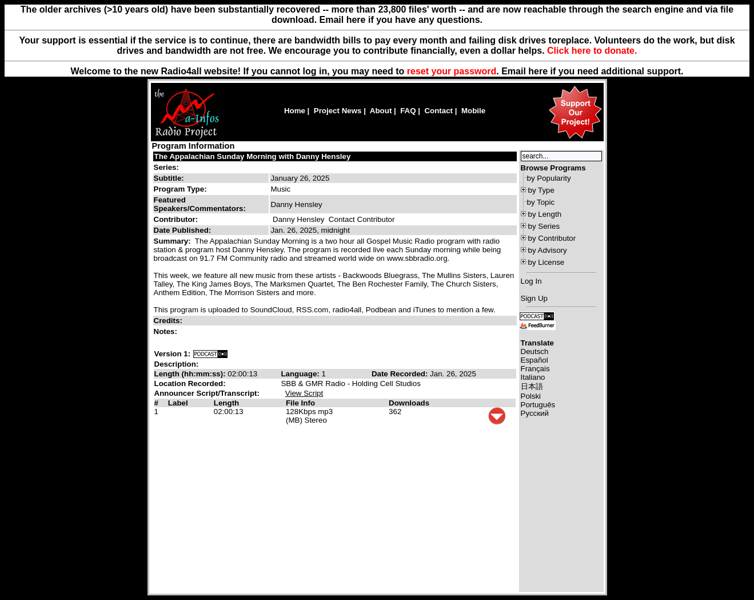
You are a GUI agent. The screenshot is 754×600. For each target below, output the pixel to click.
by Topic (541, 202)
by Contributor (552, 238)
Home (294, 110)
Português (538, 404)
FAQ (408, 110)
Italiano (533, 377)
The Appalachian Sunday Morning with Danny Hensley (252, 156)
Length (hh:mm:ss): (191, 373)
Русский (535, 413)
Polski (531, 396)
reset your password (452, 71)
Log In (531, 281)
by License (546, 262)
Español (534, 360)
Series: (166, 167)
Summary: (173, 241)
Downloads (409, 403)
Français (535, 368)
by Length (545, 214)
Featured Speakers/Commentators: (200, 204)
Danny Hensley (298, 219)
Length (226, 403)
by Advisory (547, 250)
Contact (438, 110)
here (538, 71)
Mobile (473, 110)
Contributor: (176, 219)
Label (178, 403)
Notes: (166, 331)
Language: (301, 373)
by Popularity (549, 178)
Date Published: (183, 230)
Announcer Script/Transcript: (207, 393)
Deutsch (535, 351)
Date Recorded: (401, 373)
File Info (300, 403)
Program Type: (180, 189)
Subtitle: (169, 178)
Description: (176, 364)
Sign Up (534, 298)
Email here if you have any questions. (401, 20)
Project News (338, 110)
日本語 (532, 386)
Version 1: (172, 353)
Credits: (169, 320)
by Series (544, 226)
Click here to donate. (592, 50)
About (381, 110)
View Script (304, 393)
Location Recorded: (190, 383)
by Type (541, 190)
